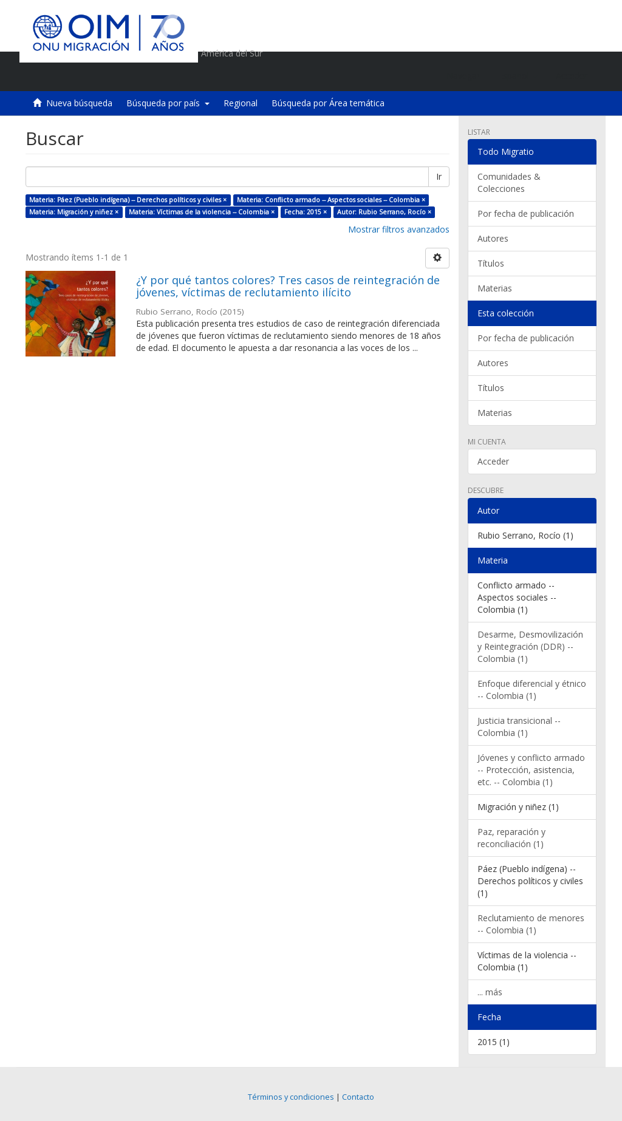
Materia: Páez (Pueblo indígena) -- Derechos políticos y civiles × (128, 200)
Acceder (493, 461)
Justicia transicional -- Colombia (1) (519, 726)
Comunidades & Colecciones (509, 182)
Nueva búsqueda (79, 103)
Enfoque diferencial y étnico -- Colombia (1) (531, 689)
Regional (241, 103)
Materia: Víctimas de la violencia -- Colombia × (202, 212)
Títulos (490, 263)
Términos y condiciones (291, 1097)
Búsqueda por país (168, 103)
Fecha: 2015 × (305, 212)
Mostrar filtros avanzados (398, 229)
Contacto (358, 1097)
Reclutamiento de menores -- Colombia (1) (530, 924)
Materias (494, 288)
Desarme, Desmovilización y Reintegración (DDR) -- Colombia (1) (530, 646)
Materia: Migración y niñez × (73, 212)
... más (489, 992)
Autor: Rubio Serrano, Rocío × (384, 212)
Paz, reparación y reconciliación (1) (511, 838)
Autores (492, 238)
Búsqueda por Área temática (328, 103)
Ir (439, 176)
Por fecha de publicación (525, 213)
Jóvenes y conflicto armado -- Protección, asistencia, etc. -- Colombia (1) (531, 770)
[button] (518, 76)
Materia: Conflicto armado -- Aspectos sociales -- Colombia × (331, 200)
